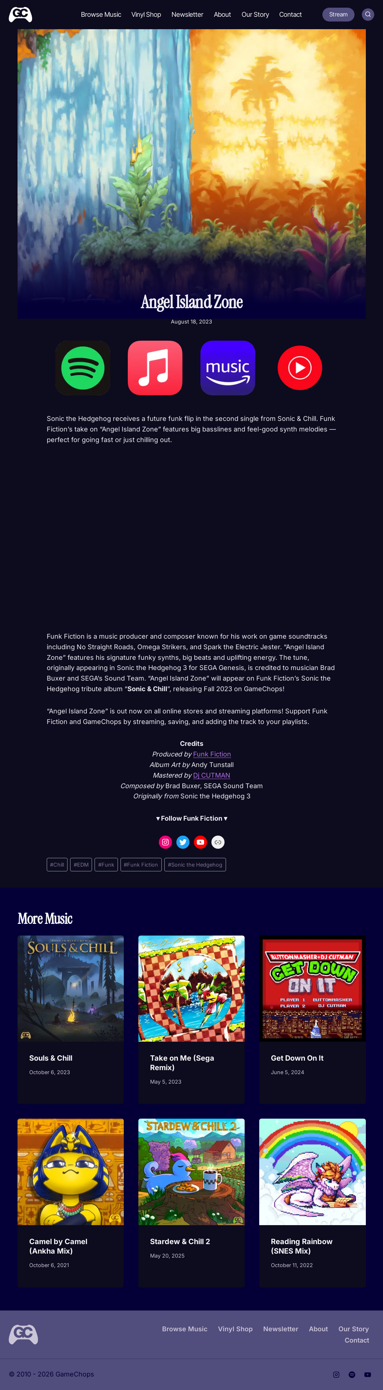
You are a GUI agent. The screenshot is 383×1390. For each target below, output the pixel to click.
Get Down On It (297, 1058)
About (222, 14)
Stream (338, 14)
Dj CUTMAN (211, 775)
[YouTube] (367, 1374)
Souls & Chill (50, 1058)
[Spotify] (352, 1374)
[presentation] (71, 989)
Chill (57, 865)
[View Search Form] (368, 14)
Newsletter (187, 14)
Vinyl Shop (146, 14)
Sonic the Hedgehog (195, 865)
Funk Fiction (212, 754)
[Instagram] (336, 1374)
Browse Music (101, 14)
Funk (106, 865)
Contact (290, 14)
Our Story (255, 14)
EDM (81, 865)
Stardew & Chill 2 (180, 1241)
